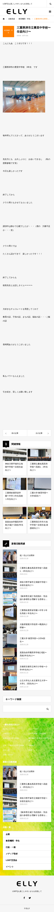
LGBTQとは (7, 734)
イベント (10, 867)
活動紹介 (31, 745)
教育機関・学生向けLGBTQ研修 (39, 739)
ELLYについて (8, 729)
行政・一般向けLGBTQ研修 (13, 745)
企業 (8, 834)
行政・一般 (11, 847)
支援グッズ (32, 750)
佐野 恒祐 (25, 35)
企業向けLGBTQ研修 (11, 738)
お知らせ (6, 750)
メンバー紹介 (33, 729)
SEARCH (50, 3)
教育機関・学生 (13, 841)
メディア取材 (12, 854)
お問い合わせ (8, 755)
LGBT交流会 (11, 860)
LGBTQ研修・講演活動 (37, 734)
